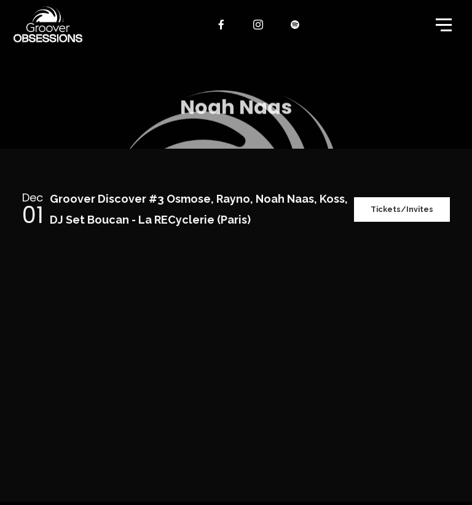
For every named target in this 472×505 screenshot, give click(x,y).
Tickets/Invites (397, 209)
